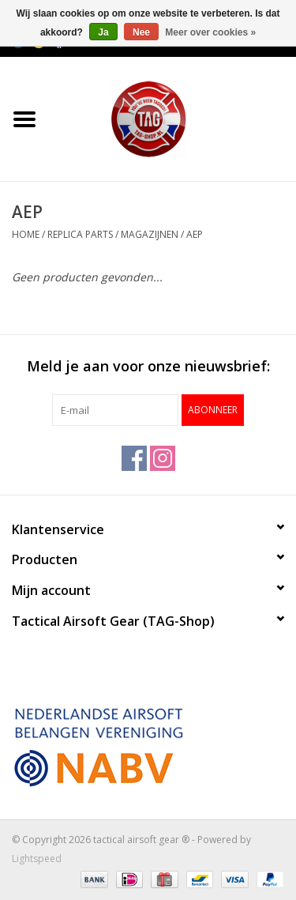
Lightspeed (37, 858)
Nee (141, 32)
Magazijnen (149, 234)
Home (25, 234)
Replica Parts (80, 234)
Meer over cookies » (210, 32)
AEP (194, 234)
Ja (103, 32)
